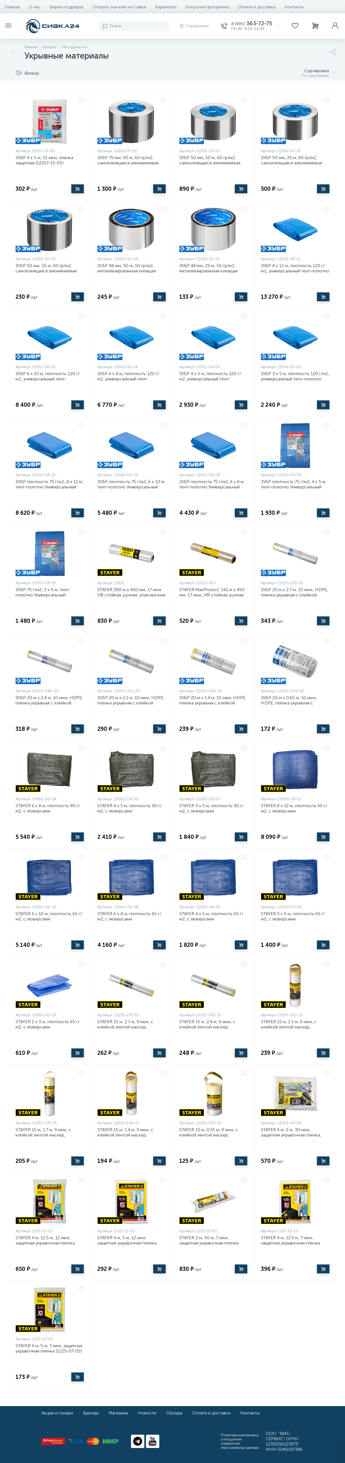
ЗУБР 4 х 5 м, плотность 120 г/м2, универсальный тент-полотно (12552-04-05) (210, 379)
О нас (35, 6)
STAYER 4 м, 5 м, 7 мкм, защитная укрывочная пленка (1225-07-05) (49, 1348)
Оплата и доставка (257, 6)
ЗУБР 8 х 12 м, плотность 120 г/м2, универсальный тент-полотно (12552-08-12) (295, 271)
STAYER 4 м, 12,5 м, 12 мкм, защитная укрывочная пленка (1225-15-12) (45, 1243)
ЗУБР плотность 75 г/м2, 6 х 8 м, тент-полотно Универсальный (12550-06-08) (212, 487)
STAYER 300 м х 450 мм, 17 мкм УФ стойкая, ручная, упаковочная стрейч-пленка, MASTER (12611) (131, 595)
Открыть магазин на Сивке (119, 6)
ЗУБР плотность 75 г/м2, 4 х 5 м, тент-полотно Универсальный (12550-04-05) (293, 487)
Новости (147, 1413)
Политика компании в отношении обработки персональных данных (240, 1441)
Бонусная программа (207, 6)
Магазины (118, 1413)
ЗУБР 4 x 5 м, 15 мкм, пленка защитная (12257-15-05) (44, 160)
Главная (12, 6)
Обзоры (174, 1413)
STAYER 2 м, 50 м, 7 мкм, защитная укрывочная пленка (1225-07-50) (208, 1243)
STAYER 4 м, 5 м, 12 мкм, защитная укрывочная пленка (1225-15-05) (127, 1243)
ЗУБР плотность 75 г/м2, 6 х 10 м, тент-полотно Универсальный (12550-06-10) (131, 487)
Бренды (91, 1413)
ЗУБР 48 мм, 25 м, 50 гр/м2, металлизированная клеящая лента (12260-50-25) (208, 271)
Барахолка (166, 6)
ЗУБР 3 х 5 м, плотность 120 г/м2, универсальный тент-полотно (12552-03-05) (295, 379)
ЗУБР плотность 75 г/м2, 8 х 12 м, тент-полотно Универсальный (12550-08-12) (49, 487)
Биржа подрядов (66, 6)
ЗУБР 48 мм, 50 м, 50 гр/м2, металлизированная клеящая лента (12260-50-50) (126, 271)
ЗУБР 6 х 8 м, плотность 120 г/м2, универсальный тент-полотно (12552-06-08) (128, 379)
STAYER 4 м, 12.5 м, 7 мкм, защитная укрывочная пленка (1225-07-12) (290, 1243)
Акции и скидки (57, 1413)
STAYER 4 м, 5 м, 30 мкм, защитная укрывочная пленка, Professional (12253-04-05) (291, 1135)
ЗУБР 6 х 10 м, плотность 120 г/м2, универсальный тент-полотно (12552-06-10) (48, 379)
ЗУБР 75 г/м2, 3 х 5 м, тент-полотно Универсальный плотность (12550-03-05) (43, 595)
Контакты (294, 6)
